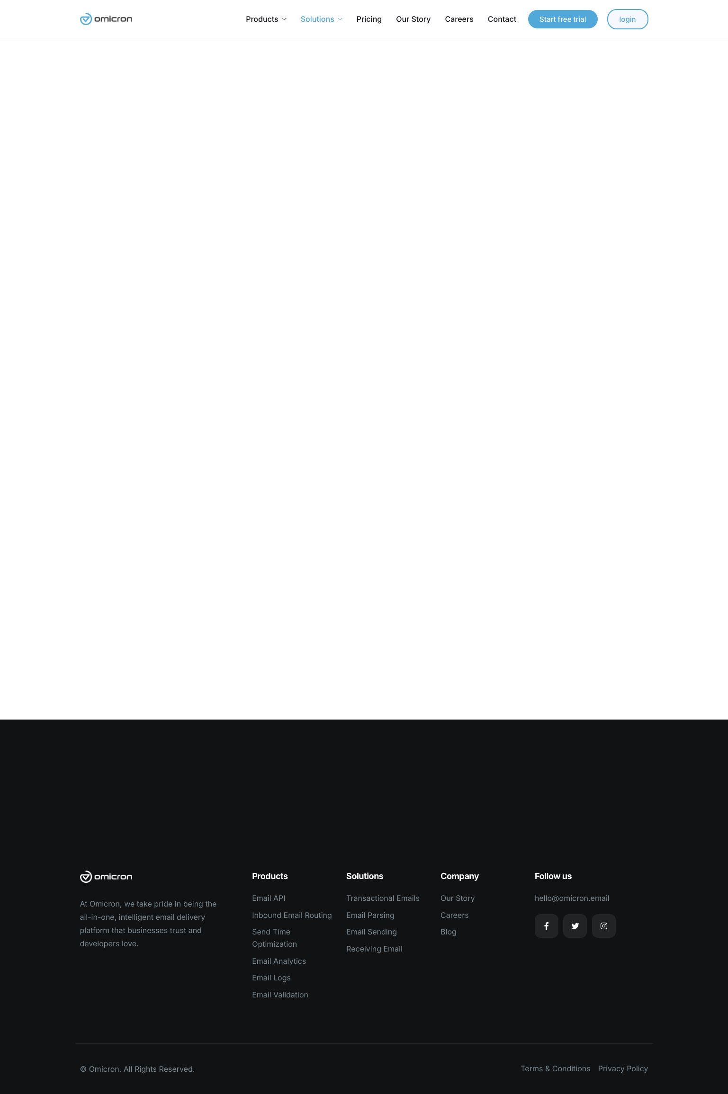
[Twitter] (575, 926)
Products (266, 19)
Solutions (321, 19)
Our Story (413, 19)
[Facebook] (546, 926)
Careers (459, 19)
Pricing (369, 19)
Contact (502, 19)
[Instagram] (604, 926)
